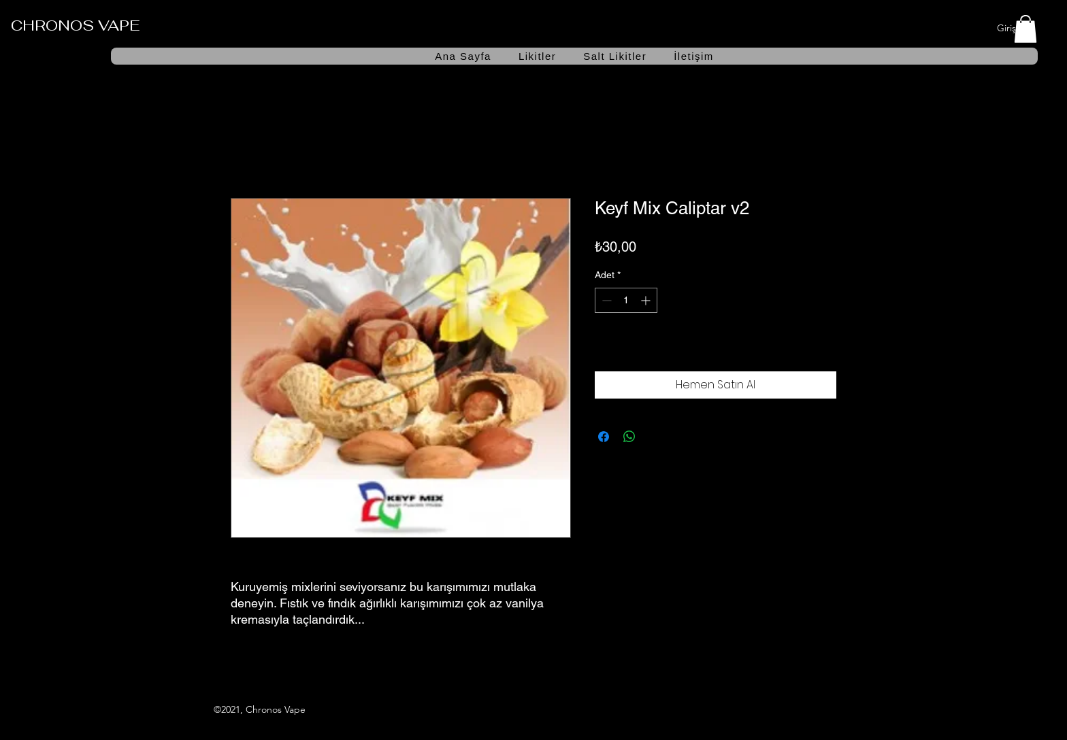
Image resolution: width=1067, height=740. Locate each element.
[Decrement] (605, 300)
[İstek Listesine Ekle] (822, 349)
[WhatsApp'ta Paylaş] (629, 436)
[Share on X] (655, 436)
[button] (1025, 29)
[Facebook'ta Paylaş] (603, 436)
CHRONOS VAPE (75, 25)
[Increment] (646, 300)
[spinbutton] (626, 300)
